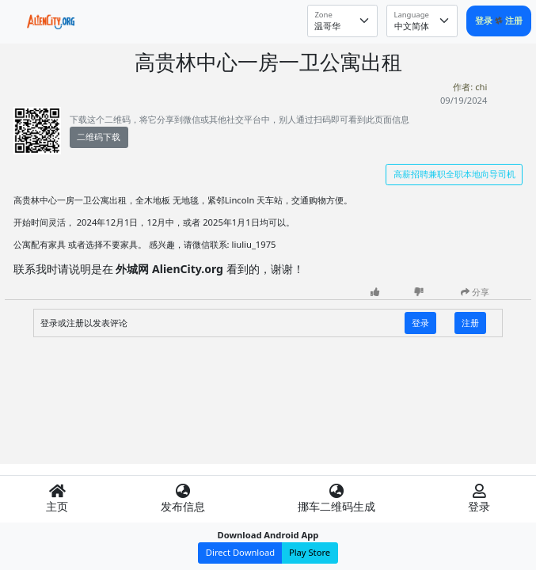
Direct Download (240, 552)
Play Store (309, 552)
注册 (514, 20)
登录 (485, 20)
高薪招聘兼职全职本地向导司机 (454, 174)
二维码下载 (98, 136)
